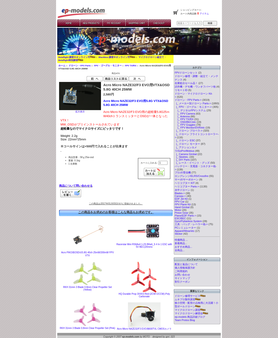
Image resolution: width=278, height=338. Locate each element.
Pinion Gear (181, 212)
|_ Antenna (182, 116)
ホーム (61, 65)
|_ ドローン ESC (185, 140)
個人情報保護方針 (185, 267)
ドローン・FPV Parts (80, 65)
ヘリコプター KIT (185, 183)
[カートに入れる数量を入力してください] (162, 163)
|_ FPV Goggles (185, 124)
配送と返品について (186, 264)
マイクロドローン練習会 (191, 313)
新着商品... (181, 243)
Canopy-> (180, 196)
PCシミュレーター (185, 227)
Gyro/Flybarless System (188, 221)
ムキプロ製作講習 (187, 299)
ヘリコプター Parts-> (187, 186)
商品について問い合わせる (76, 185)
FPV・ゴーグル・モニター (107, 65)
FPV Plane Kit (183, 204)
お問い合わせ (182, 274)
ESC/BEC (180, 218)
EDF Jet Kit (181, 198)
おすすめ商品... (183, 246)
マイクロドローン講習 (190, 309)
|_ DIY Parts (182, 159)
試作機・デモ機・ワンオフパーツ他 (195, 86)
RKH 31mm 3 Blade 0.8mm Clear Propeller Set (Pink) (87, 328)
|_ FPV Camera (185, 113)
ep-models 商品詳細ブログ (190, 316)
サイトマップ (182, 278)
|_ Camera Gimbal (186, 154)
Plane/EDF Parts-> (185, 215)
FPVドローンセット (186, 72)
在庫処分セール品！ (186, 83)
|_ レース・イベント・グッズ (192, 162)
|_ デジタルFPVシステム (190, 110)
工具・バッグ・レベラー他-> (191, 224)
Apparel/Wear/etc (184, 231)
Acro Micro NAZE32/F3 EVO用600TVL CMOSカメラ (144, 329)
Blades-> (180, 193)
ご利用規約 (181, 271)
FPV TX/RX (130, 65)
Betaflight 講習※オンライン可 (76, 57)
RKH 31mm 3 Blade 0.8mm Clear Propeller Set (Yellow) (87, 288)
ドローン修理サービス (190, 295)
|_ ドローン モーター (187, 143)
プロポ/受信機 (183, 172)
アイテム (204, 13)
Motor (178, 210)
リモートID (181, 90)
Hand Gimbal (182, 207)
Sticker (179, 233)
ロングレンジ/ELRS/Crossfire (191, 176)
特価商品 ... (181, 239)
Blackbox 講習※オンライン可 (116, 57)
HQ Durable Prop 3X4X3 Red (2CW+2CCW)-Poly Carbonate (144, 295)
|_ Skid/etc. (182, 156)
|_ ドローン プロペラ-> (188, 130)
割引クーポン (182, 281)
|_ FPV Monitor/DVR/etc (190, 127)
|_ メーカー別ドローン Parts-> (193, 103)
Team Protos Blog (185, 320)
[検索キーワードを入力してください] (189, 23)
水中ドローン (182, 190)
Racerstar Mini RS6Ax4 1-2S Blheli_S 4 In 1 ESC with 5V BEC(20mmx (144, 245)
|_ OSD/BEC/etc (185, 122)
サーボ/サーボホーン (186, 179)
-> (188, 99)
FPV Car (179, 201)
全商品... (179, 250)
